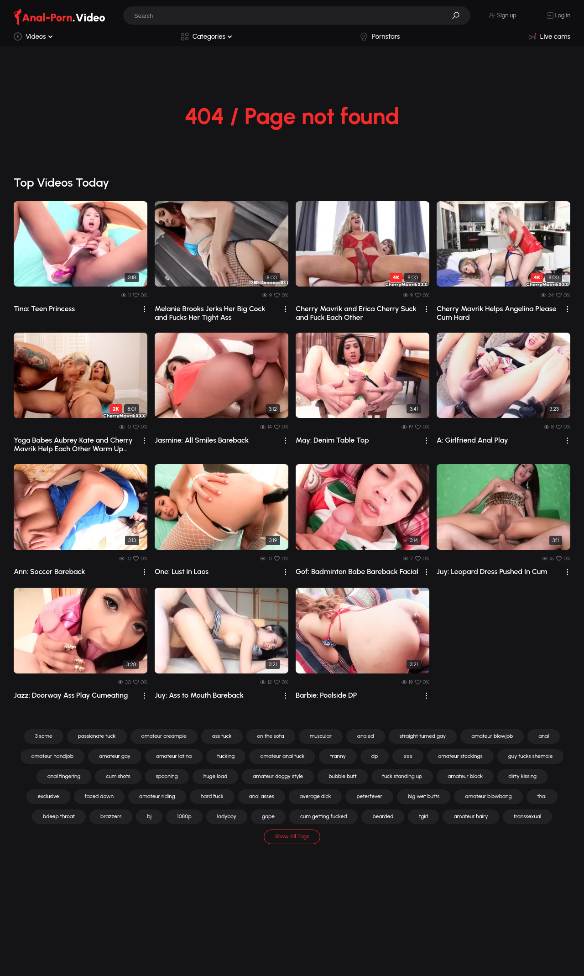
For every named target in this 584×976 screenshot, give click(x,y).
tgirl (423, 816)
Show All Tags (292, 836)
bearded (382, 816)
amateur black (465, 776)
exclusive (48, 796)
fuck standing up (402, 776)
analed (365, 736)
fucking (226, 756)
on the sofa (270, 736)
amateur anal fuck (282, 756)
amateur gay (114, 756)
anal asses (261, 796)
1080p (184, 816)
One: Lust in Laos (182, 571)
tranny (337, 756)
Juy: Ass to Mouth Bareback (199, 695)
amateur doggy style (278, 776)
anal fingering (64, 776)
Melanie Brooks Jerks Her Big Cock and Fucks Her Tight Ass (210, 313)
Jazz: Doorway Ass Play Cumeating (71, 695)
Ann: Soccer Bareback (49, 571)
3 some (43, 736)
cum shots (118, 776)
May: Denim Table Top (332, 440)
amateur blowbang (488, 796)
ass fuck (222, 736)
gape (268, 816)
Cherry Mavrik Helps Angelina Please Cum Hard (496, 313)
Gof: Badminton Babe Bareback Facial (357, 571)
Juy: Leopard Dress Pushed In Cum (492, 571)
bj (149, 816)
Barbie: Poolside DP (326, 695)
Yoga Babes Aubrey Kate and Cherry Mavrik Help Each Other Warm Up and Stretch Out (73, 444)
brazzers (110, 816)
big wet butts (424, 796)
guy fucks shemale (530, 756)
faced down (99, 796)
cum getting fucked (323, 816)
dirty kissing (522, 776)
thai (542, 796)
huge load (215, 776)
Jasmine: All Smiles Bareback (202, 440)
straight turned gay (423, 736)
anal (543, 736)
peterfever (369, 796)
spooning (167, 776)
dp (374, 756)
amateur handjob (52, 756)
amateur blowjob (492, 736)
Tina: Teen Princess (44, 308)
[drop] (144, 309)
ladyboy (226, 816)
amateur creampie (164, 736)
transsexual (528, 816)
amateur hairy (471, 816)
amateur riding (157, 796)
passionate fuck (97, 736)
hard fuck (212, 796)
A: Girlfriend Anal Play (472, 440)
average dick (315, 796)
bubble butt (342, 776)
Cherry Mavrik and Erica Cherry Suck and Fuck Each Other (356, 313)
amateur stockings (460, 756)
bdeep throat (59, 816)
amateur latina (174, 756)
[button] (459, 15)
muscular (321, 736)
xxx (407, 756)
